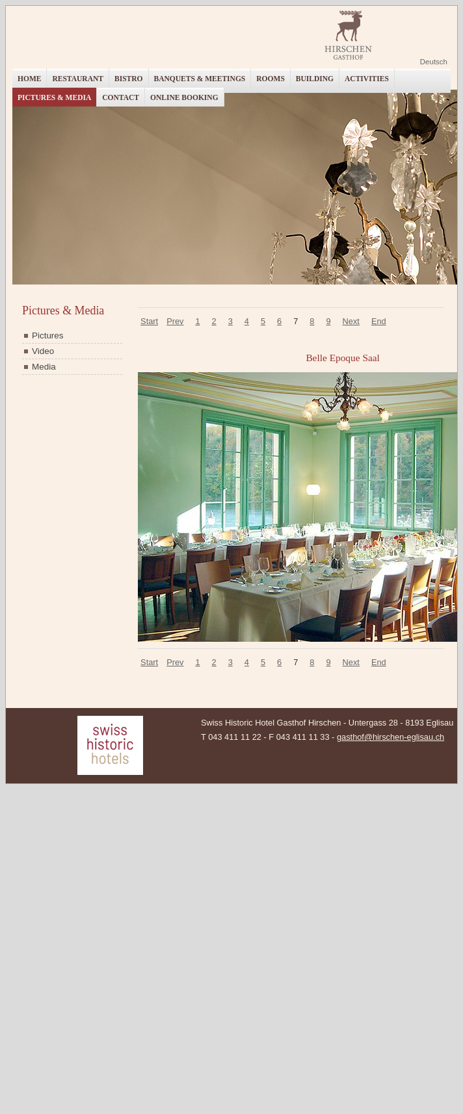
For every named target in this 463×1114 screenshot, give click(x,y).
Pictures (48, 335)
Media (44, 367)
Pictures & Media (54, 97)
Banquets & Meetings (200, 78)
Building (315, 78)
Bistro (128, 78)
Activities (367, 78)
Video (43, 351)
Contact (120, 97)
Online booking (184, 97)
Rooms (270, 78)
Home (29, 78)
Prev (174, 321)
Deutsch (433, 62)
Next (351, 321)
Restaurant (77, 78)
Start (149, 321)
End (378, 321)
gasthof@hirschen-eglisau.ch (390, 737)
